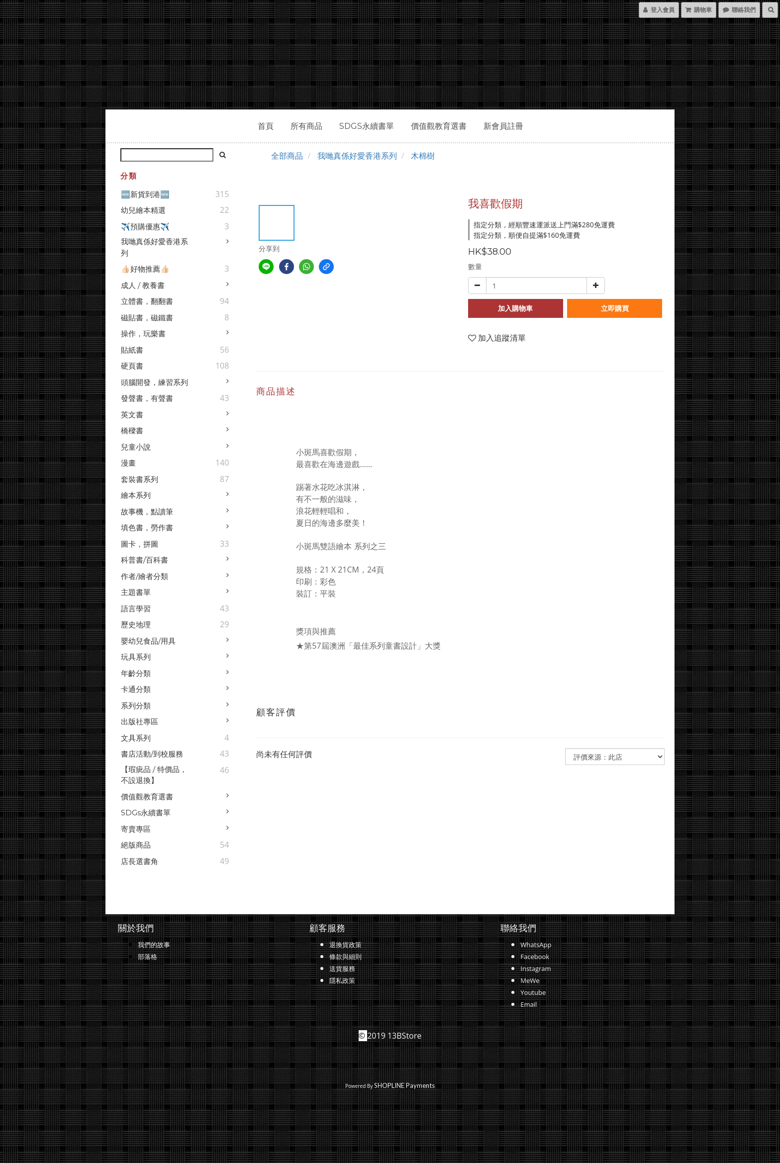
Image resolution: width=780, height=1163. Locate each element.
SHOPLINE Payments (404, 1085)
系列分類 (136, 705)
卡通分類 (136, 689)
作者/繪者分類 (144, 576)
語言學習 (136, 608)
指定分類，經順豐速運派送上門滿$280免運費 (544, 224)
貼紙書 (132, 350)
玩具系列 (136, 657)
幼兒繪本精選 (143, 210)
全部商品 (287, 155)
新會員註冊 (503, 126)
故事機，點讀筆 (147, 511)
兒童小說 (136, 447)
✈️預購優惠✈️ (145, 226)
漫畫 (128, 463)
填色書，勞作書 (147, 527)
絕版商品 (136, 845)
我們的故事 (154, 945)
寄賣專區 (136, 829)
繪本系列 (136, 495)
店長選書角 (139, 861)
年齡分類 (136, 673)
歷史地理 (136, 624)
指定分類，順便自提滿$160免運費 (527, 235)
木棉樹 (423, 155)
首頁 (266, 126)
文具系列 (136, 738)
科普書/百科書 (144, 560)
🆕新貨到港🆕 (145, 194)
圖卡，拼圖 (139, 544)
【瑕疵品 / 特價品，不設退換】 (154, 775)
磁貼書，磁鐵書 (147, 317)
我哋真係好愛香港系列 (154, 247)
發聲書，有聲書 (147, 398)
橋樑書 (132, 430)
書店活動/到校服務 (152, 754)
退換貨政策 (345, 945)
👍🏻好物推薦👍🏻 (145, 269)
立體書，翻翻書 (147, 301)
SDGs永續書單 (366, 126)
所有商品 (306, 126)
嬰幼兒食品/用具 (148, 641)
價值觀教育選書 (439, 126)
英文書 (132, 414)
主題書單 (136, 592)
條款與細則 (345, 957)
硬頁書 (132, 366)
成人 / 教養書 (143, 285)
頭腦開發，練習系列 (154, 382)
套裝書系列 (139, 479)
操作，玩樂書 (143, 333)
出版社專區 (139, 721)
